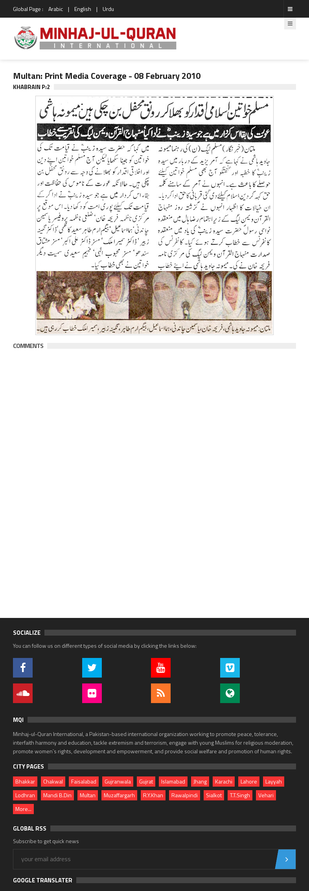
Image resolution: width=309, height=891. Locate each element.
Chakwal (53, 781)
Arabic (55, 9)
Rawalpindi (184, 795)
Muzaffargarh (119, 795)
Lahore (249, 781)
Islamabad (173, 781)
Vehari (266, 795)
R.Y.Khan (153, 795)
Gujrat (146, 781)
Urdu (108, 9)
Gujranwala (118, 781)
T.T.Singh (240, 795)
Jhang (200, 781)
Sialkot (214, 795)
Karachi (223, 781)
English (82, 9)
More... (23, 809)
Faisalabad (83, 781)
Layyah (273, 781)
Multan (88, 795)
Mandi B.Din (57, 795)
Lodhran (25, 795)
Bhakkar (25, 781)
